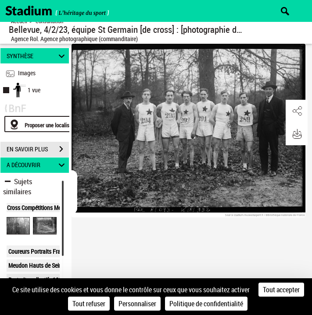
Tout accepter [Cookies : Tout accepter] (281, 289)
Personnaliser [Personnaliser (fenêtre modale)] (137, 303)
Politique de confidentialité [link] (206, 303)
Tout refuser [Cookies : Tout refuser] (88, 303)
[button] (297, 111)
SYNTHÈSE (37, 55)
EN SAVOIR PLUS (38, 149)
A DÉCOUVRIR (37, 165)
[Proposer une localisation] (46, 124)
